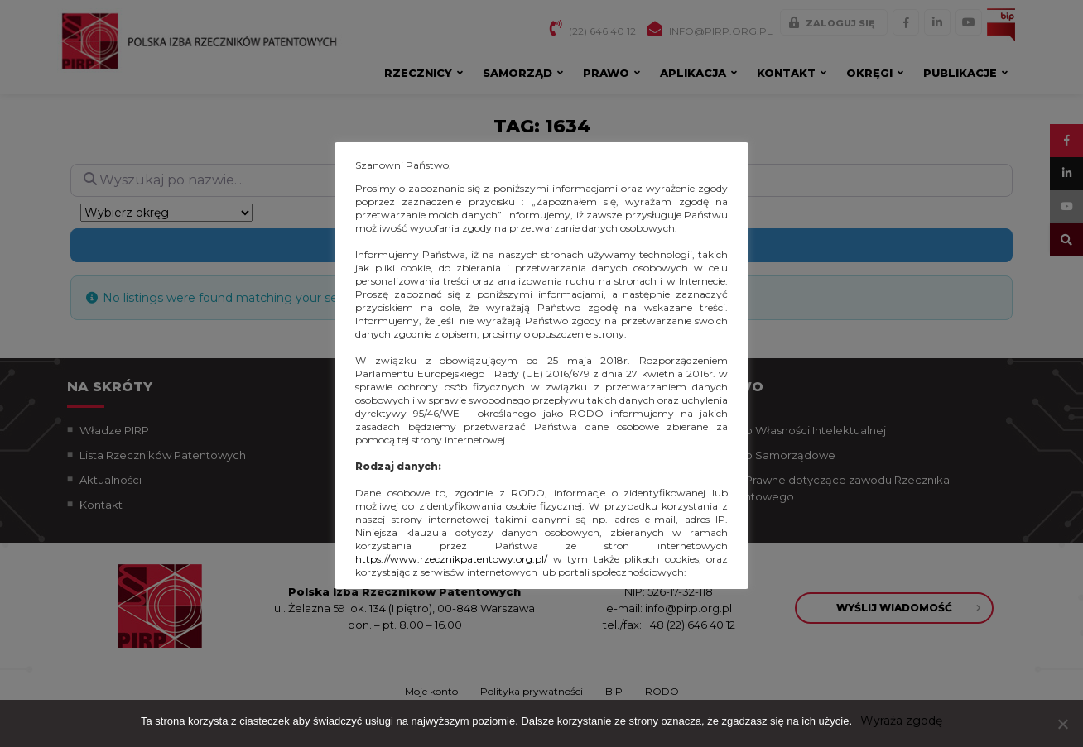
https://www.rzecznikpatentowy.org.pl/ (451, 559)
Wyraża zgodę (901, 720)
